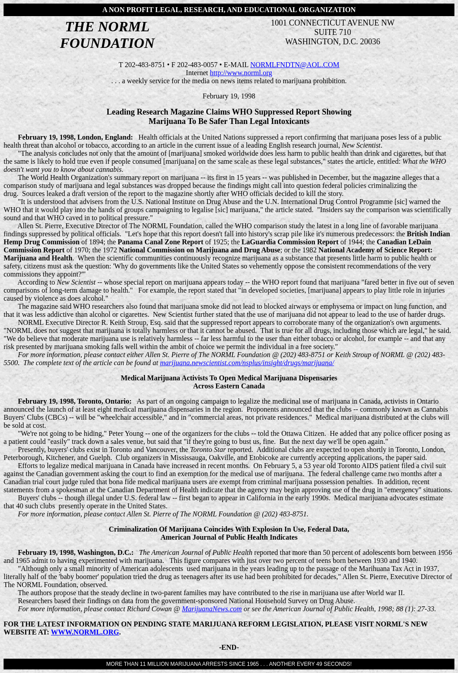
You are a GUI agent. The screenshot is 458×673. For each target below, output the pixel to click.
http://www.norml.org (241, 73)
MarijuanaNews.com (212, 609)
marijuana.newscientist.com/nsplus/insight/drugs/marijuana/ (247, 362)
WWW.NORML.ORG (85, 632)
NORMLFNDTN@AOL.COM (294, 64)
